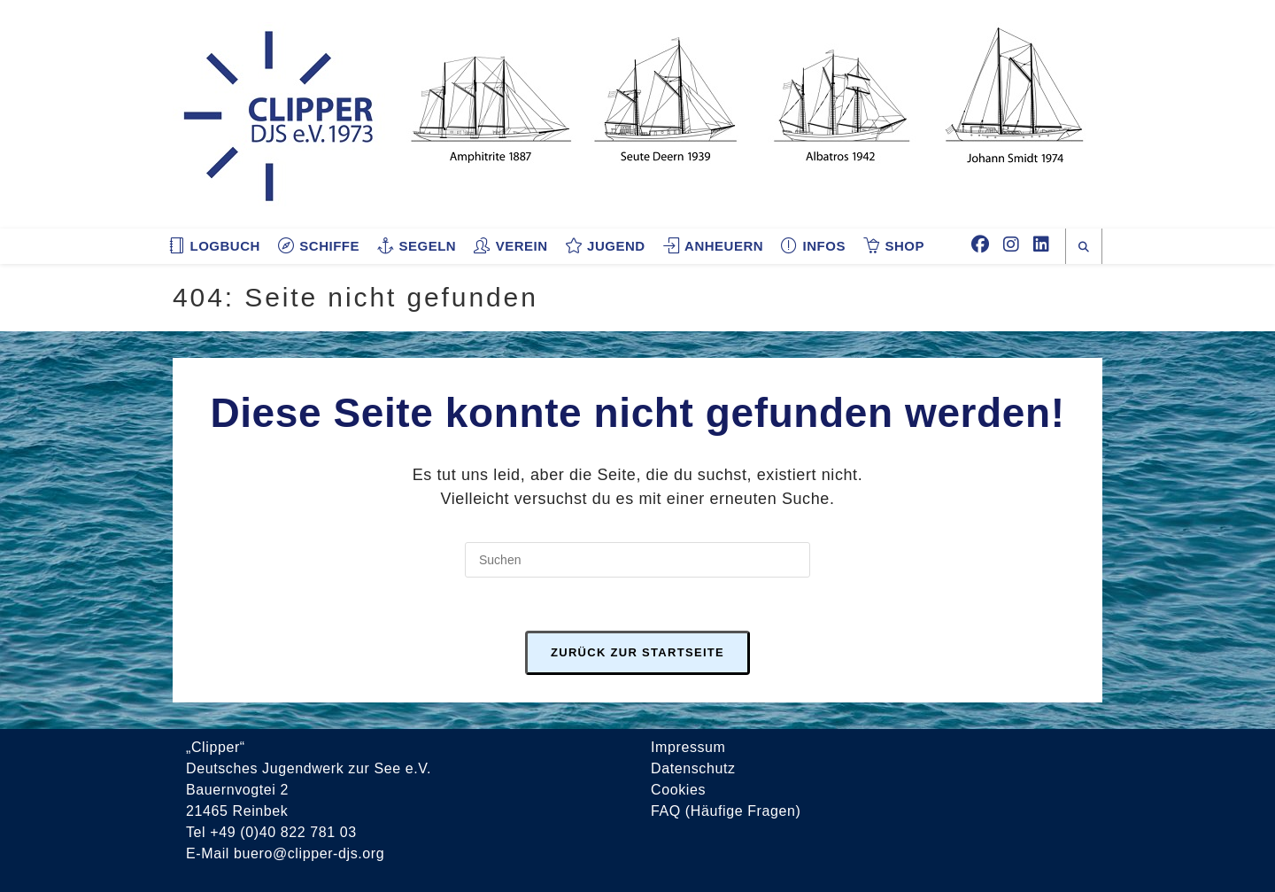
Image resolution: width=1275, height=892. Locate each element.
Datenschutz (693, 768)
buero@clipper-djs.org (309, 853)
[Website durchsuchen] (1083, 247)
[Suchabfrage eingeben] (637, 560)
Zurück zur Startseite (637, 652)
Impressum (688, 747)
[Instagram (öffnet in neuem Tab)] (1011, 244)
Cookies (678, 789)
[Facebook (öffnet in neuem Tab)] (980, 244)
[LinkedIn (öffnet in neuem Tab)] (1041, 244)
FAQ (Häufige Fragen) (725, 810)
